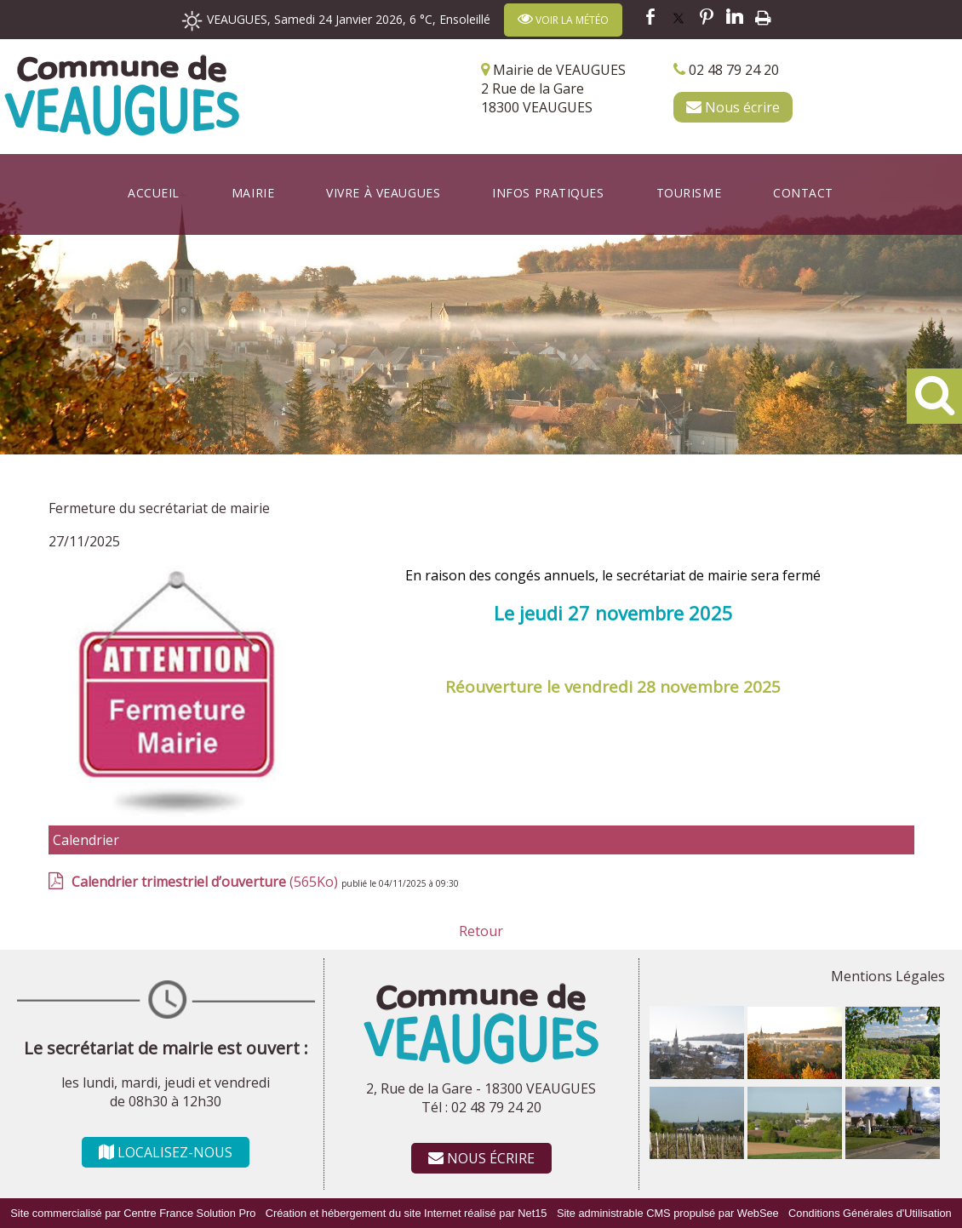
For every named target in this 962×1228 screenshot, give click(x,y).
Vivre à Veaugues (383, 193)
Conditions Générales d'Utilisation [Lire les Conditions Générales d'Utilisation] (870, 1213)
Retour (481, 931)
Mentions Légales (888, 976)
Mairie (253, 193)
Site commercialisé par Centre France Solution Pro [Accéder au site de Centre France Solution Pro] (132, 1213)
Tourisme (688, 193)
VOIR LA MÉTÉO (563, 19)
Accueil (154, 193)
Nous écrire (733, 107)
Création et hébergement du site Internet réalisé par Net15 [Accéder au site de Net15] (406, 1213)
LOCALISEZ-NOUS (165, 1152)
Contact (803, 193)
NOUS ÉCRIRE (481, 1158)
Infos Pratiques (548, 193)
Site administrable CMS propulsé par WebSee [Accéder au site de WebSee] (668, 1213)
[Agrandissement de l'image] (697, 1074)
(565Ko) (206, 881)
